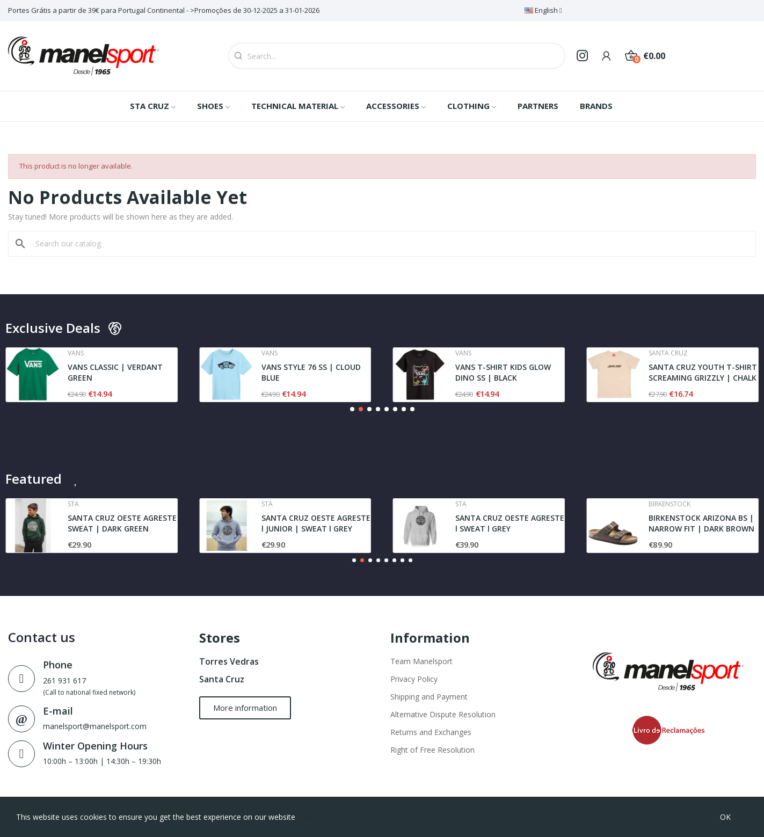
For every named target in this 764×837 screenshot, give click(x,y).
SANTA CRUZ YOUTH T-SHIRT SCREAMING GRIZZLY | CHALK (703, 372)
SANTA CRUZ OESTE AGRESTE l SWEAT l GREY (509, 523)
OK (725, 817)
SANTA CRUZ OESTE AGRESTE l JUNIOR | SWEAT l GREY (315, 523)
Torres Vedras (229, 661)
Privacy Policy (414, 679)
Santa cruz (668, 353)
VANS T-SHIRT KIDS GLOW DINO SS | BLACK (503, 372)
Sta (73, 504)
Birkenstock (669, 504)
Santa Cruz (221, 679)
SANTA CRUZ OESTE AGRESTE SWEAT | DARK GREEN (122, 523)
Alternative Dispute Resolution (443, 714)
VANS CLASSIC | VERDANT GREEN (115, 372)
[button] (352, 409)
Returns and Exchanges (430, 732)
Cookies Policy (322, 817)
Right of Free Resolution (432, 750)
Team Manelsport (421, 661)
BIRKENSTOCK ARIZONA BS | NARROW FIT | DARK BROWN (701, 523)
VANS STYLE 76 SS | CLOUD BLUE (311, 372)
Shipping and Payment (429, 697)
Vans (76, 353)
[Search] (388, 244)
